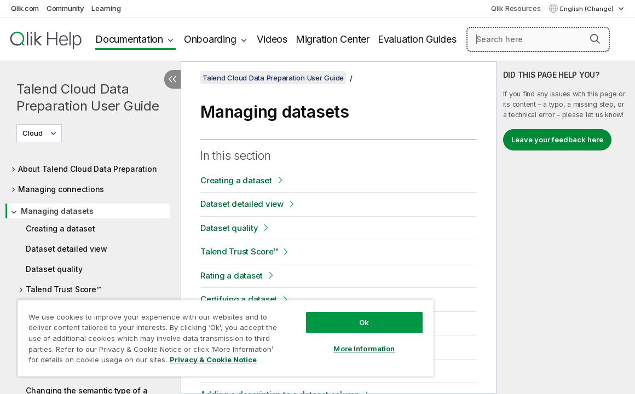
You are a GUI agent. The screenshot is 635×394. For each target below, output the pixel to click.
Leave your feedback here (557, 139)
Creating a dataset (60, 228)
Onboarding (210, 39)
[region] (202, 333)
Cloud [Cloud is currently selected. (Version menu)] (33, 133)
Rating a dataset (231, 275)
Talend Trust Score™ (63, 289)
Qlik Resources (516, 8)
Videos (272, 39)
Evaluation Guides (417, 39)
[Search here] (538, 39)
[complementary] (566, 227)
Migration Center (333, 39)
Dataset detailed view (66, 248)
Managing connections (61, 189)
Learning (105, 8)
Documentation (129, 39)
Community (65, 8)
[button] (595, 38)
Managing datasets (57, 211)
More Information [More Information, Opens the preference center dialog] (324, 340)
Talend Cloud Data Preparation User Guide (87, 97)
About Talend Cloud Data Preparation (87, 168)
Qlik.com (25, 8)
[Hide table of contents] (172, 79)
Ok (323, 314)
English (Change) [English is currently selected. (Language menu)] (587, 9)
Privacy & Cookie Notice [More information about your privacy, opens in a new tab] (105, 361)
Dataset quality (54, 269)
